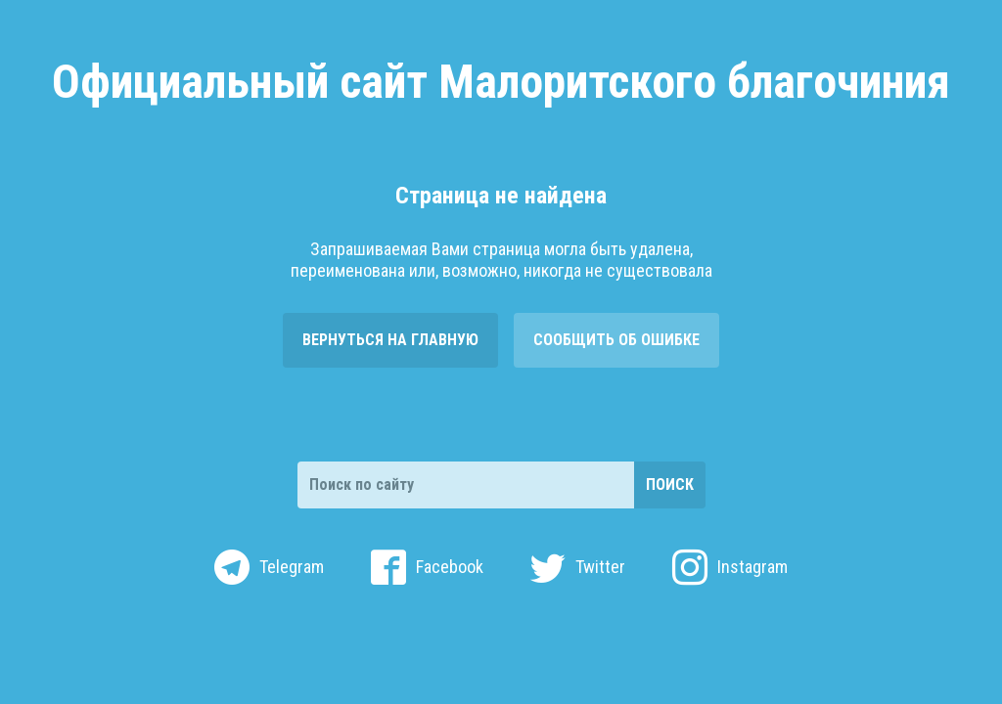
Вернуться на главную (390, 339)
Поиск (670, 484)
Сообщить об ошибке (616, 339)
